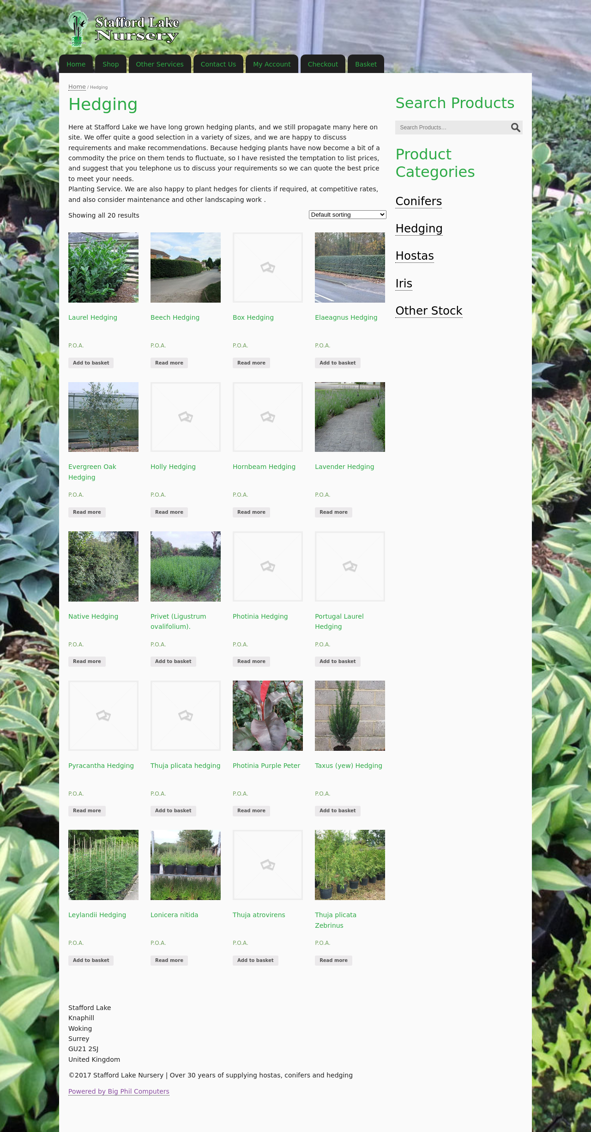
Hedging (419, 228)
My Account (271, 64)
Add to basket (91, 362)
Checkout (323, 64)
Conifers (418, 201)
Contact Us (218, 64)
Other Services (160, 64)
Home (77, 86)
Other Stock (428, 310)
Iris (403, 283)
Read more (169, 362)
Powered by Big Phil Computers (118, 1091)
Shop (111, 64)
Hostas (414, 255)
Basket (366, 64)
